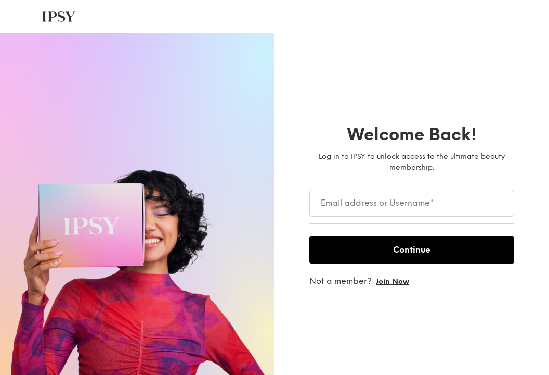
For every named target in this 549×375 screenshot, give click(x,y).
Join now (392, 281)
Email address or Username (377, 203)
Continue (411, 250)
